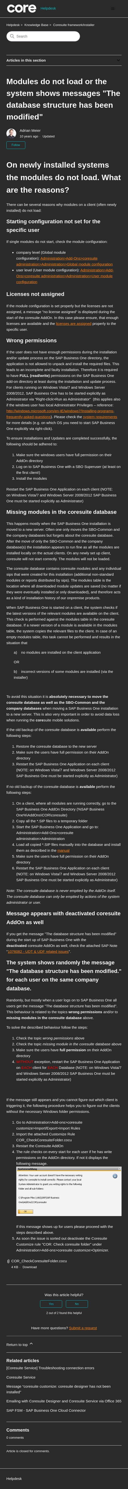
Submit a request (83, 1328)
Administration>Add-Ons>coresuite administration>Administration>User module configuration (65, 276)
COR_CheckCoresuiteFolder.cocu (39, 1261)
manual (63, 850)
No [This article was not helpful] (77, 1304)
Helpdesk (13, 25)
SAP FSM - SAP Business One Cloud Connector (46, 1410)
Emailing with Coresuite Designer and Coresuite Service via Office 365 (63, 1401)
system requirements (100, 417)
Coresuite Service (20, 1377)
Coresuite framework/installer (73, 25)
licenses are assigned (73, 323)
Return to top (20, 1344)
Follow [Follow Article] (16, 145)
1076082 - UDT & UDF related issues (38, 951)
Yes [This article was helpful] (51, 1304)
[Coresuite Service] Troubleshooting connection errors (50, 1368)
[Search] (43, 36)
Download (30, 1267)
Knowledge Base (36, 25)
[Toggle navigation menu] (113, 9)
